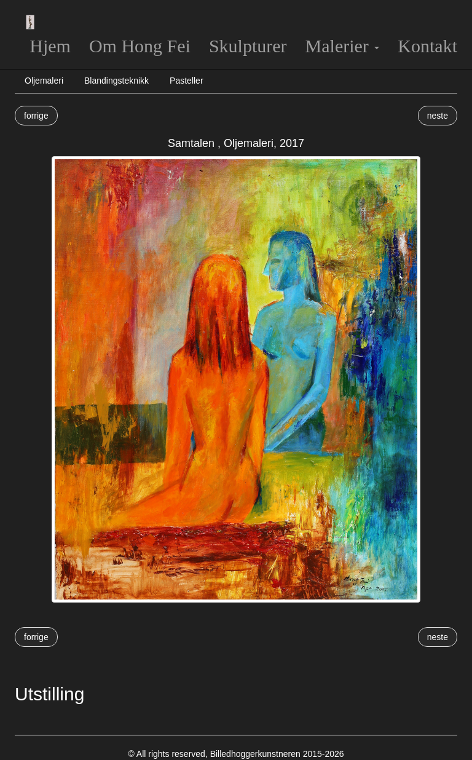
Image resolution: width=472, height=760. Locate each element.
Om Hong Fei (140, 46)
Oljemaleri (44, 80)
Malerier (342, 46)
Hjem (50, 46)
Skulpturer (248, 46)
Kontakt (427, 46)
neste (437, 116)
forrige (36, 116)
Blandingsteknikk (116, 80)
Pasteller (186, 80)
